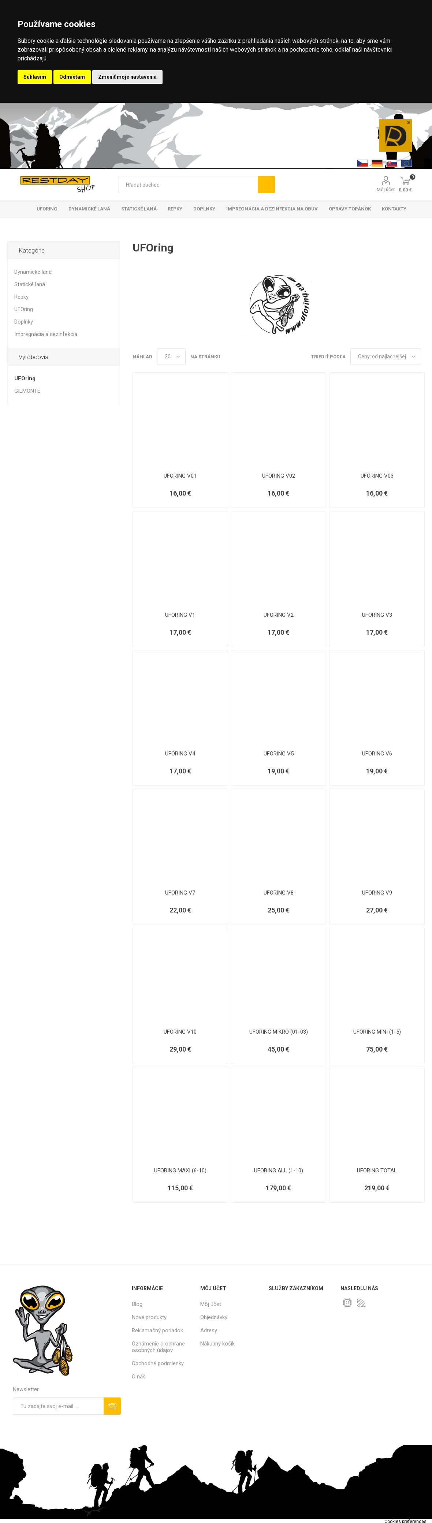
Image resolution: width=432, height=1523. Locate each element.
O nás (139, 1376)
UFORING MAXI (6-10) (180, 1170)
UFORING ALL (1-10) (278, 1170)
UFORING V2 (279, 615)
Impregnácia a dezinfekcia (45, 334)
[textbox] (188, 184)
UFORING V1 (180, 615)
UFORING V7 (180, 892)
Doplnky (23, 321)
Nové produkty (149, 1317)
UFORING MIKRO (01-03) (278, 1032)
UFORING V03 (377, 476)
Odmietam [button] (72, 77)
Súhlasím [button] (34, 77)
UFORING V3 (377, 615)
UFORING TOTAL (377, 1170)
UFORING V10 (180, 1032)
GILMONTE (27, 391)
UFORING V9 (377, 892)
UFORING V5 (279, 753)
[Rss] (361, 1303)
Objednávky (213, 1317)
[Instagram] (347, 1303)
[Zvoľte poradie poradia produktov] (385, 356)
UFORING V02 (278, 476)
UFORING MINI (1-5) (377, 1032)
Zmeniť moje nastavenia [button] (127, 77)
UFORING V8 (279, 892)
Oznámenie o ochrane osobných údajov (158, 1347)
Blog (137, 1304)
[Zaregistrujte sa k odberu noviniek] (58, 1406)
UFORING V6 (377, 753)
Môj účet (386, 189)
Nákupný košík (217, 1343)
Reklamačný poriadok (157, 1330)
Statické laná (29, 284)
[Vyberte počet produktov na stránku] (171, 356)
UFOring (23, 309)
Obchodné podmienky (158, 1363)
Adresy (208, 1330)
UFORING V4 (180, 753)
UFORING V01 (180, 476)
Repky (21, 297)
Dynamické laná (33, 272)
